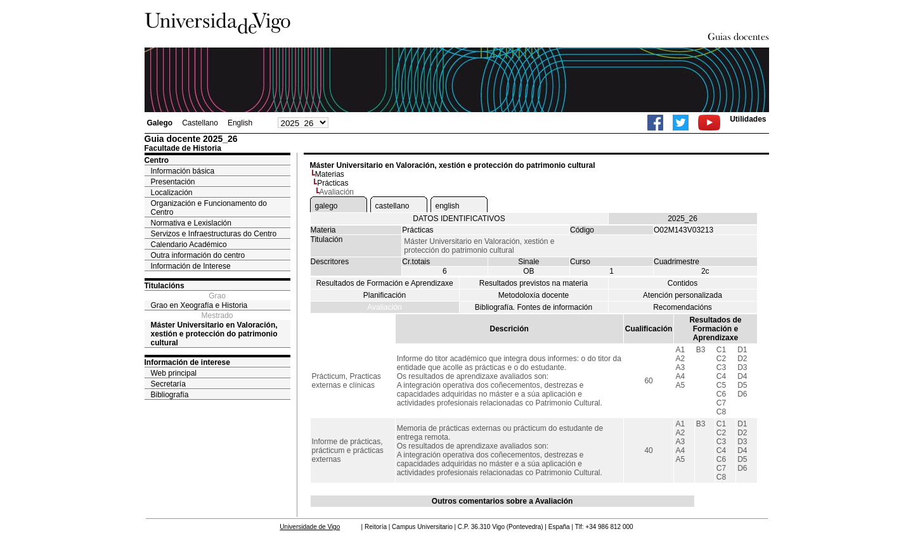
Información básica (183, 171)
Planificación (384, 295)
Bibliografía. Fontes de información (533, 307)
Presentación (173, 181)
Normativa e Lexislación (191, 223)
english (448, 205)
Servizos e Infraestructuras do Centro (214, 233)
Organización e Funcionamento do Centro (209, 208)
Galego (160, 122)
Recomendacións (682, 307)
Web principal (174, 373)
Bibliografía (170, 394)
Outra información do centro (198, 255)
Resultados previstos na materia (533, 283)
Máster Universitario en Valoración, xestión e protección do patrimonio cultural (214, 334)
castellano (392, 205)
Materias (329, 174)
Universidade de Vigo (310, 526)
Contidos (682, 283)
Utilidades (748, 119)
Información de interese (187, 362)
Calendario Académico (189, 244)
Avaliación (384, 307)
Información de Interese (191, 266)
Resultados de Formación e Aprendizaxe (384, 283)
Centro (157, 160)
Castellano (200, 122)
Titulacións (165, 285)
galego (326, 205)
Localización (172, 192)
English (240, 122)
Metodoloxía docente (533, 295)
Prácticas (332, 183)
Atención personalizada (682, 295)
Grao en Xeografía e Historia (199, 305)
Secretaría (168, 384)
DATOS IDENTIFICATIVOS (459, 218)
